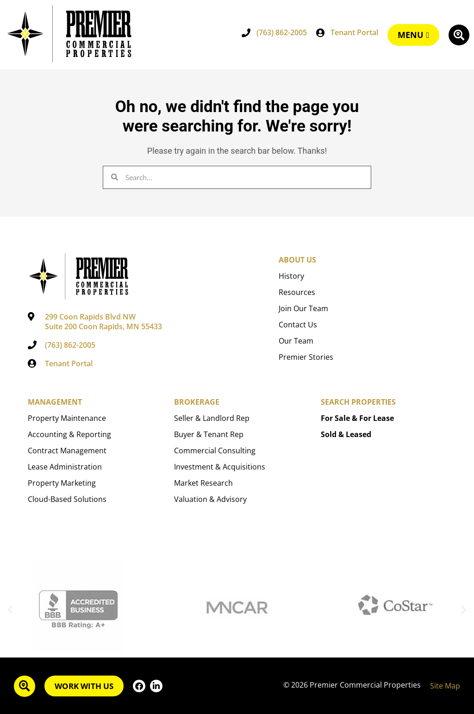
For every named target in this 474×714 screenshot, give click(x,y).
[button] (10, 609)
